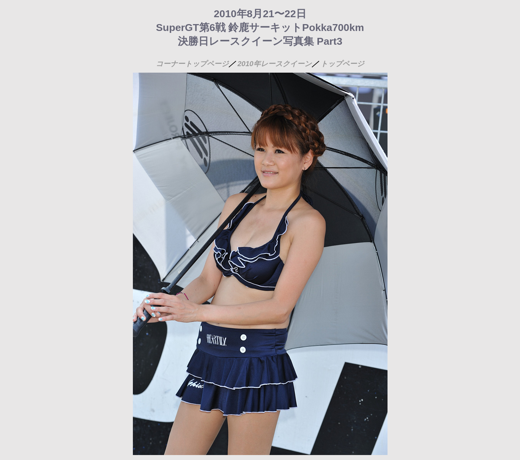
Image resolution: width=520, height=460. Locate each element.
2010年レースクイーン (274, 64)
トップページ (342, 64)
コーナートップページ (192, 64)
